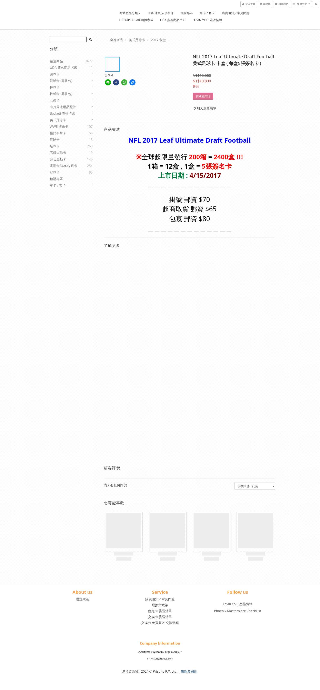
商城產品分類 (130, 13)
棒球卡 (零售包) (61, 94)
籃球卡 (55, 74)
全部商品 (116, 40)
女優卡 (55, 100)
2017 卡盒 (158, 40)
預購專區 (187, 13)
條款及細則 (189, 671)
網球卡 (55, 139)
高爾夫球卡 (58, 152)
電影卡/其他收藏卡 (63, 166)
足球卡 (55, 146)
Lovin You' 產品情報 (207, 20)
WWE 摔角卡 (59, 126)
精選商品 (56, 61)
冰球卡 (55, 172)
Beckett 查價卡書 (62, 113)
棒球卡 (55, 87)
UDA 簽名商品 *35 (173, 20)
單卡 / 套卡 (207, 13)
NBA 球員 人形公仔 (161, 13)
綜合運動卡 (58, 159)
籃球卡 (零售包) (61, 80)
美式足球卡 (58, 120)
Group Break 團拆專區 (136, 20)
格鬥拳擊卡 (58, 133)
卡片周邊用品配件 (63, 107)
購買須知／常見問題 (235, 13)
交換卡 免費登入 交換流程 (160, 623)
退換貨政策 (160, 605)
